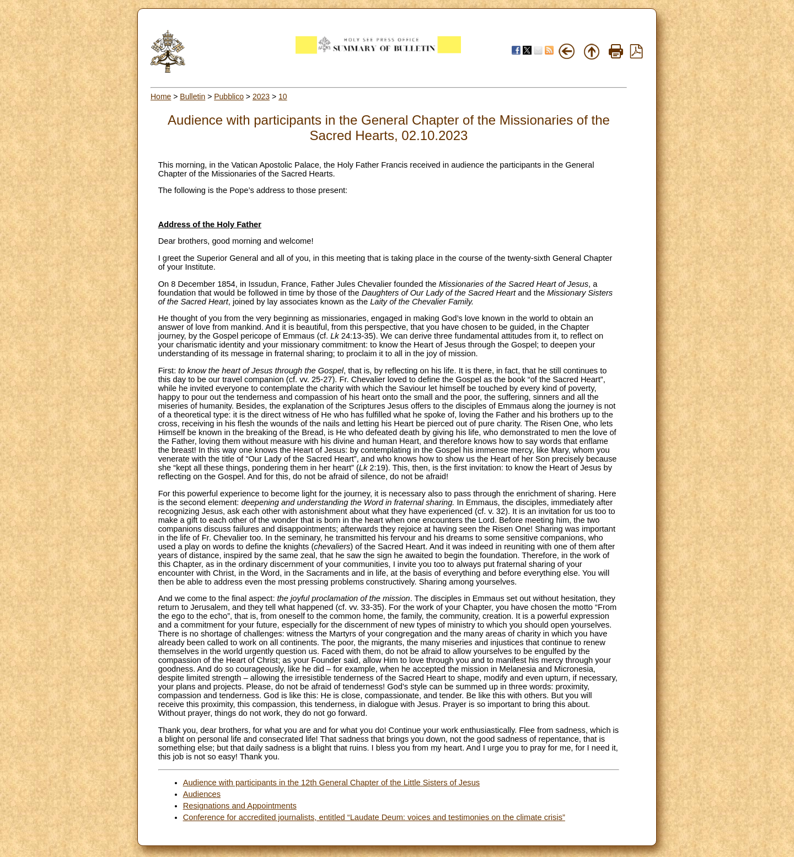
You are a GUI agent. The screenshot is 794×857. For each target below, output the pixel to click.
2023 (261, 96)
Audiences (202, 794)
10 (282, 96)
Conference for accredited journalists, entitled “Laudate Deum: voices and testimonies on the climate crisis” (374, 817)
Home (161, 96)
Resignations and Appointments (240, 805)
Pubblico (229, 96)
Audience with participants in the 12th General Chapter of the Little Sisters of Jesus (331, 782)
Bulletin (192, 96)
